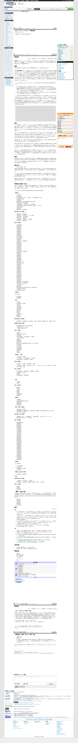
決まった (20, 642)
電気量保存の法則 (61, 67)
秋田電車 (18, 387)
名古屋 (18, 136)
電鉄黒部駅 (18, 503)
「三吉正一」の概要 (36, 621)
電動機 (39, 124)
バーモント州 (22, 124)
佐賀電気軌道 (19, 456)
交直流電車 (24, 574)
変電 (29, 89)
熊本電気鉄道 (24, 209)
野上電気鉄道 (19, 279)
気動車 (21, 174)
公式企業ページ (48, 722)
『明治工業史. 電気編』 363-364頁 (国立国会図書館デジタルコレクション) (30, 542)
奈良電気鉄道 (19, 272)
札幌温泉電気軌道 (20, 422)
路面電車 (31, 612)
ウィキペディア (18, 54)
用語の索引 (28, 28)
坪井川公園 (60, 53)
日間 (41, 615)
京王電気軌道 (19, 430)
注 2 (22, 77)
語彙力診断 (8, 83)
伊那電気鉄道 (19, 246)
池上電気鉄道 (19, 238)
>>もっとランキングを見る (68, 133)
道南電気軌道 (19, 424)
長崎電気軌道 (19, 404)
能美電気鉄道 (19, 248)
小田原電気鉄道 (19, 244)
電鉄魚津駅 (18, 500)
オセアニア (52, 151)
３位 (31, 640)
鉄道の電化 (18, 554)
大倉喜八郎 (22, 134)
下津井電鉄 (18, 328)
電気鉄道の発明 (61, 74)
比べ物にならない (62, 118)
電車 (32, 159)
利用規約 (14, 725)
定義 (60, 123)
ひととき (60, 130)
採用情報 (47, 724)
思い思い (60, 131)
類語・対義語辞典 (11, 0)
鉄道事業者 (34, 185)
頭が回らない (61, 116)
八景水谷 (60, 50)
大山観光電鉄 (19, 308)
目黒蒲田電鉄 (19, 321)
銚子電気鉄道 (19, 196)
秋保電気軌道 (19, 426)
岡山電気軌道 (19, 403)
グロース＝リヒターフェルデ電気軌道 (25, 129)
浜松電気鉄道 (19, 290)
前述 (38, 493)
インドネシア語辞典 (60, 729)
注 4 (46, 96)
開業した (25, 618)
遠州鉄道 (24, 220)
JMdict (20, 717)
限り (42, 615)
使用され (38, 616)
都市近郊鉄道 (26, 150)
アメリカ (26, 612)
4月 (32, 615)
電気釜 (59, 69)
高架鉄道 (37, 652)
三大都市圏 (23, 152)
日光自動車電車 (19, 394)
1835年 (36, 124)
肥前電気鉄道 (19, 286)
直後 (31, 616)
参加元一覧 (71, 7)
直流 (17, 178)
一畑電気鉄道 (19, 205)
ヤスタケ (60, 120)
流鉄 (34, 363)
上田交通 (30, 480)
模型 (50, 124)
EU (34, 151)
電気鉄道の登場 (61, 76)
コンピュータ (8, 25)
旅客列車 (24, 161)
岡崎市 (22, 640)
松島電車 (18, 388)
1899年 (17, 616)
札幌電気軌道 (19, 423)
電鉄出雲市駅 (19, 504)
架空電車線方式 (20, 565)
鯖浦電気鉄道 (19, 252)
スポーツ (7, 39)
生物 (40, 719)
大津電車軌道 (19, 467)
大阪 (25, 136)
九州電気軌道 (19, 451)
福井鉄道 (24, 217)
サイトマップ (15, 727)
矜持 (60, 126)
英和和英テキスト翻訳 (20, 674)
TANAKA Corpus (7, 701)
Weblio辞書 (65, 696)
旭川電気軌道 (19, 399)
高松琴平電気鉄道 (20, 206)
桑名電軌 (18, 487)
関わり (20, 612)
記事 (20, 610)
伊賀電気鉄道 (19, 264)
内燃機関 (22, 88)
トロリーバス (19, 557)
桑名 (28, 537)
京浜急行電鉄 (19, 306)
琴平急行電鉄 (19, 345)
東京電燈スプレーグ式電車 (50, 614)
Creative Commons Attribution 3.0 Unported (25, 704)
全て (5, 21)
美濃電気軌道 (19, 436)
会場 (39, 614)
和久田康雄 (18, 548)
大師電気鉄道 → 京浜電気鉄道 (22, 240)
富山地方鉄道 (25, 216)
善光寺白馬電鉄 (19, 325)
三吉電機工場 (49, 612)
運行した (52, 639)
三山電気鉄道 (19, 230)
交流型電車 (20, 574)
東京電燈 (49, 139)
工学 (7, 30)
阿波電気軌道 (19, 417)
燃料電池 (27, 173)
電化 (23, 63)
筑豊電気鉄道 (19, 208)
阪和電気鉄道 (19, 276)
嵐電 (25, 468)
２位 (17, 640)
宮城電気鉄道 (19, 227)
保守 (22, 162)
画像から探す (26, 723)
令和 (21, 173)
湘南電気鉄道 (19, 243)
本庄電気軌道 (19, 428)
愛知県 (20, 640)
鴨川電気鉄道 (19, 273)
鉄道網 (28, 652)
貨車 (17, 158)
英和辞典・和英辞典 (60, 724)
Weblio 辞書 (68, 0)
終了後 (16, 615)
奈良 (20, 136)
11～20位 (63, 115)
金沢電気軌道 (19, 434)
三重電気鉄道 (19, 267)
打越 (59, 55)
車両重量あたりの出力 (34, 90)
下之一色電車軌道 (20, 465)
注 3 (18, 86)
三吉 (42, 616)
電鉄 (30, 34)
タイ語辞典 (58, 730)
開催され (28, 614)
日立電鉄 (23, 372)
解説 (30, 610)
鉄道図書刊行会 (30, 548)
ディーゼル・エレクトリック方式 (38, 174)
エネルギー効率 (35, 88)
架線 (51, 168)
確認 (60, 121)
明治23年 (20, 614)
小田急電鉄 (18, 304)
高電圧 (45, 178)
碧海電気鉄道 (19, 258)
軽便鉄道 (25, 652)
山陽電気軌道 (19, 447)
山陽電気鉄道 (32, 204)
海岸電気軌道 (19, 432)
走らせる (25, 34)
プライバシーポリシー (16, 726)
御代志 (60, 54)
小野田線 (25, 283)
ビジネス (7, 22)
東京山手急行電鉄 (20, 336)
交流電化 (50, 179)
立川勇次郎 (40, 132)
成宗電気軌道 (19, 427)
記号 (6, 76)
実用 (15, 126)
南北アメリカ (46, 151)
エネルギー (51, 152)
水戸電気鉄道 (19, 288)
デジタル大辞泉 (18, 28)
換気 (23, 93)
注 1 (43, 70)
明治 (34, 132)
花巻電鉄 (37, 371)
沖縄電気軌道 (19, 459)
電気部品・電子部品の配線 (62, 63)
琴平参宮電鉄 (19, 347)
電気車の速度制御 (21, 573)
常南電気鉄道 (19, 231)
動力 (18, 34)
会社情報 (47, 723)
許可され (51, 615)
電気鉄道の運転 (61, 78)
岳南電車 (18, 381)
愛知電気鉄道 (19, 255)
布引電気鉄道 (19, 247)
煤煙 (20, 92)
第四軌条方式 (20, 569)
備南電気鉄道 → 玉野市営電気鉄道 (22, 281)
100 (39, 615)
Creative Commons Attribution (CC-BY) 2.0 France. (25, 702)
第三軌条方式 (30, 169)
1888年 (31, 132)
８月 (36, 639)
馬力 (43, 146)
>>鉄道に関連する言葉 (49, 653)
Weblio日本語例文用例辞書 (20, 632)
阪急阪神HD (27, 201)
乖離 (60, 128)
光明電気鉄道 (19, 254)
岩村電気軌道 (19, 435)
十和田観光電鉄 (19, 326)
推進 (51, 158)
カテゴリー (36, 54)
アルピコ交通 (31, 215)
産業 (15, 151)
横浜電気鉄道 (19, 242)
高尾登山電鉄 (19, 307)
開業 (29, 616)
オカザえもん (27, 640)
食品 (7, 42)
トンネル (49, 92)
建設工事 (33, 618)
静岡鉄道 (30, 219)
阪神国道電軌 (19, 489)
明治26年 (29, 615)
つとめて (53, 616)
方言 (7, 44)
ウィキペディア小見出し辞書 (21, 603)
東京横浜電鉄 (24, 321)
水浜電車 (18, 390)
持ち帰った (35, 612)
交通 (15, 11)
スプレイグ (47, 129)
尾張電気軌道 (19, 440)
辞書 (6, 0)
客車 (15, 158)
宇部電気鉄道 (19, 283)
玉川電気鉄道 (19, 239)
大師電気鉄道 (25, 616)
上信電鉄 (23, 356)
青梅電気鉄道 (19, 234)
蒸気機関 (18, 88)
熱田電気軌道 (19, 439)
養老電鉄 (18, 373)
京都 (23, 136)
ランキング (32, 28)
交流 (20, 178)
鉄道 (18, 11)
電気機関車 (38, 158)
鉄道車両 (51, 62)
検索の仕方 (15, 723)
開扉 (36, 615)
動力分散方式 (32, 158)
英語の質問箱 (8, 82)
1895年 (51, 145)
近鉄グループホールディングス (46, 416)
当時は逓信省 (20, 137)
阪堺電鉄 (18, 343)
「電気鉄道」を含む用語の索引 (20, 685)
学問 (7, 33)
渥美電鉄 (18, 339)
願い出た (47, 615)
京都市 (27, 639)
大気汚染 (32, 92)
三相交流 (38, 73)
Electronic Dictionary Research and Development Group (44, 717)
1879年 (23, 126)
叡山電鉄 (18, 312)
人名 (7, 43)
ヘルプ (72, 0)
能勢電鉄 (18, 315)
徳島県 (34, 152)
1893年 (25, 145)
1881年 (21, 127)
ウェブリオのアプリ (27, 722)
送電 (26, 89)
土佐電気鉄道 (19, 284)
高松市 (36, 640)
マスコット (51, 640)
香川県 (34, 640)
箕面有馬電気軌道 (20, 410)
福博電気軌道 (19, 455)
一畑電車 (34, 205)
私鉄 (17, 560)
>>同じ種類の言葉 (43, 653)
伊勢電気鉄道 (19, 263)
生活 (7, 35)
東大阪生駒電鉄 (19, 348)
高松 (38, 640)
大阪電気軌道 (19, 416)
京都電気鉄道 (35, 145)
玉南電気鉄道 (19, 235)
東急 (35, 321)
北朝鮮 (39, 151)
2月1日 (17, 146)
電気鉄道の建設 (61, 73)
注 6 (22, 284)
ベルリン (26, 127)
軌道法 (52, 186)
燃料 (21, 86)
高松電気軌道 (19, 448)
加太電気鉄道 (19, 280)
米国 (43, 129)
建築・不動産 (8, 31)
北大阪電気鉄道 (19, 275)
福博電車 (18, 395)
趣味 (7, 38)
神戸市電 (34, 287)
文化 (7, 34)
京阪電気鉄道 (19, 200)
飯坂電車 (18, 391)
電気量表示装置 (61, 68)
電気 (16, 34)
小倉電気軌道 (19, 452)
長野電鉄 (18, 311)
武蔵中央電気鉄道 (20, 236)
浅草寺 (34, 615)
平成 (21, 495)
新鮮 (60, 125)
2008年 (33, 639)
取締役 (50, 616)
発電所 (43, 88)
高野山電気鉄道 (19, 202)
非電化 (22, 554)
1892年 (49, 136)
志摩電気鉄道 (19, 268)
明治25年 (20, 618)
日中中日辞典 (22, 0)
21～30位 (67, 115)
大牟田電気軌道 (19, 457)
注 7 (35, 365)
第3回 (32, 614)
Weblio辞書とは (15, 722)
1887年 (40, 129)
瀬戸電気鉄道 (19, 256)
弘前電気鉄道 (19, 226)
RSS (43, 736)
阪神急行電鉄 (26, 410)
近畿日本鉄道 (36, 416)
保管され (21, 615)
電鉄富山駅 (18, 499)
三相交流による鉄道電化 (50, 74)
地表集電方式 (20, 570)
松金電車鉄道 (19, 297)
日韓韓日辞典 (27, 0)
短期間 (45, 616)
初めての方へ (67, 7)
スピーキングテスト (9, 84)
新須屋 (60, 56)
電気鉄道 (35, 577)
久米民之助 (27, 134)
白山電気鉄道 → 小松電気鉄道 (22, 251)
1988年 (46, 495)
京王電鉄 (23, 303)
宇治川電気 (26, 204)
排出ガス (23, 92)
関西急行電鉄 (19, 340)
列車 (17, 102)
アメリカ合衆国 (17, 124)
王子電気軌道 (19, 431)
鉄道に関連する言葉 (17, 652)
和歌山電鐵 (18, 316)
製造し (48, 618)
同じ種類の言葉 (11, 11)
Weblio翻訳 (58, 725)
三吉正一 (16, 610)
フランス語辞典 (59, 728)
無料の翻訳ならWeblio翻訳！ (22, 4)
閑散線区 (25, 101)
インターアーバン (20, 558)
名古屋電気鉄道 (19, 259)
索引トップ (24, 28)
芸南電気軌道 (19, 444)
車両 (22, 34)
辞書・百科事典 (49, 719)
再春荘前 (60, 51)
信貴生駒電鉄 (19, 349)
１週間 (39, 639)
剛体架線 (21, 566)
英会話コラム (8, 79)
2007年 (30, 639)
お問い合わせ (37, 722)
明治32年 (20, 616)
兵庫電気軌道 (19, 443)
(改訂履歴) (26, 696)
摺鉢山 (20, 141)
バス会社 (26, 326)
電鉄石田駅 (18, 502)
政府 (16, 137)
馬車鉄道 (18, 553)
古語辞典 (32, 0)
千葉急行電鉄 (19, 335)
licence (68, 717)
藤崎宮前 (60, 59)
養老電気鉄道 (19, 260)
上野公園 (54, 139)
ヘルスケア (31, 719)
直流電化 (47, 179)
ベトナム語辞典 (59, 731)
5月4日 (32, 139)
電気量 (59, 66)
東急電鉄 (18, 302)
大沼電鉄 (18, 332)
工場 (18, 615)
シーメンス (50, 126)
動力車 (27, 158)
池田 (59, 58)
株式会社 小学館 (16, 694)
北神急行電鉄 (19, 344)
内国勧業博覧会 (35, 614)
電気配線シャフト (61, 64)
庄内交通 (20, 366)
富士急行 (29, 197)
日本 (15, 132)
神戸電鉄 (31, 359)
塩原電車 (18, 392)
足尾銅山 (35, 143)
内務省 (39, 145)
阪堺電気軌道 (19, 402)
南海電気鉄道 (25, 202)
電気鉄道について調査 (62, 72)
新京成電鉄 (18, 310)
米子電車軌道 (19, 469)
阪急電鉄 (37, 410)
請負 (37, 618)
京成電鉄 (23, 409)
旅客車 (34, 173)
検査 (20, 162)
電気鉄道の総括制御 (61, 77)
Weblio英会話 (8, 80)
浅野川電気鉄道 (19, 250)
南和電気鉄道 (19, 277)
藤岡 (23, 612)
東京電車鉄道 (19, 296)
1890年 (25, 139)
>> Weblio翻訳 (71, 135)
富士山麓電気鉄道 (36, 197)
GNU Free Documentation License (31, 695)
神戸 (27, 136)
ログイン (63, 0)
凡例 (35, 28)
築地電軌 (18, 486)
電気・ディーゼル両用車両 (31, 574)
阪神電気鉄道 (19, 201)
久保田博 (18, 547)
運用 (30, 86)
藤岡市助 (18, 134)
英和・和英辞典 (17, 0)
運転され (42, 614)
